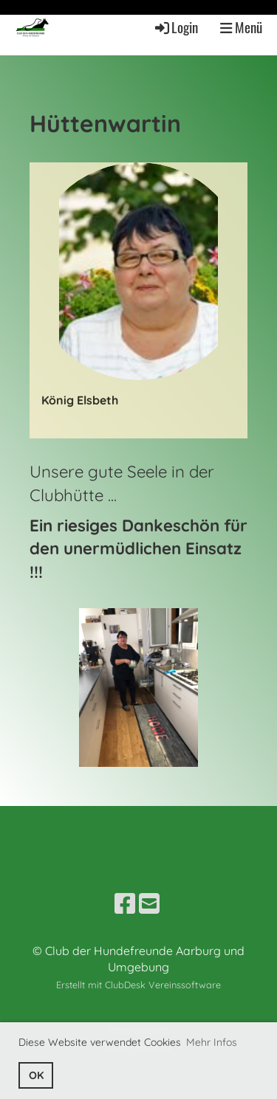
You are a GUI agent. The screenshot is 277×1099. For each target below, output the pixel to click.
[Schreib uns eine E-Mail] (149, 903)
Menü (241, 27)
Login (175, 27)
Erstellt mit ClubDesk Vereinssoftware (138, 985)
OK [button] (36, 1075)
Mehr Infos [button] (211, 1042)
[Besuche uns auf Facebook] (124, 903)
